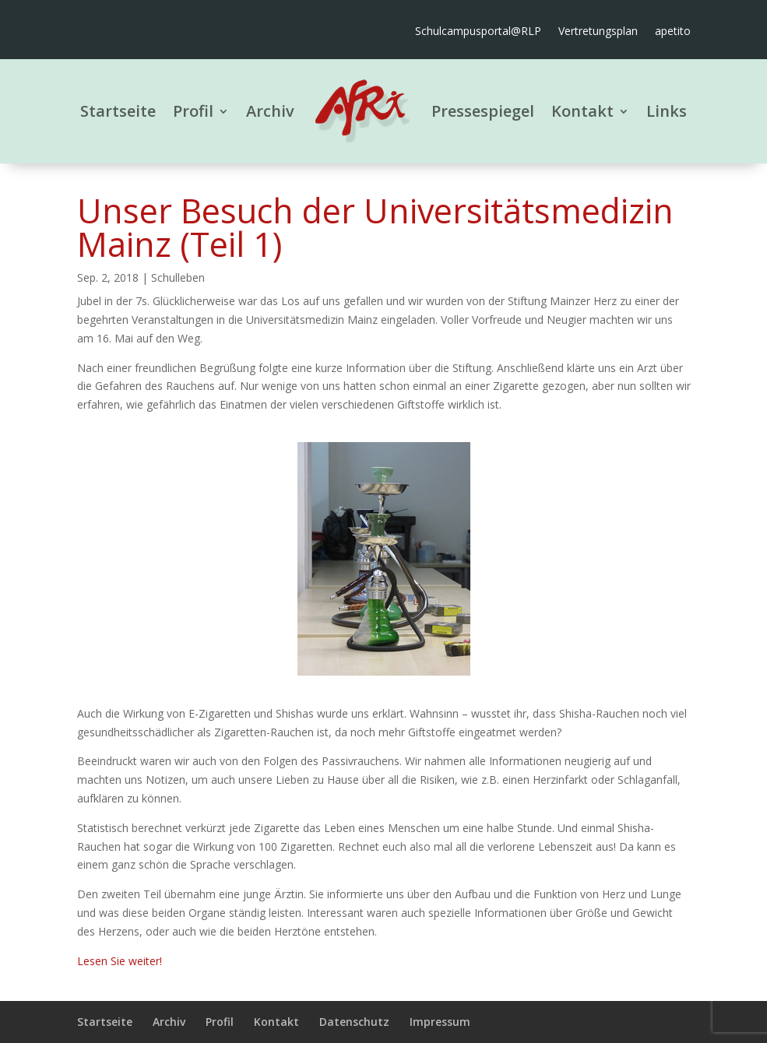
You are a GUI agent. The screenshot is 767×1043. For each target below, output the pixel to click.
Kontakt (582, 110)
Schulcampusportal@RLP (478, 32)
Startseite (118, 110)
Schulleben (178, 277)
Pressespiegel (482, 110)
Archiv (270, 110)
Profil (193, 110)
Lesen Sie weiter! (119, 960)
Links (666, 110)
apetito (673, 32)
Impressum (440, 1021)
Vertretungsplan (598, 32)
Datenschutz (354, 1021)
